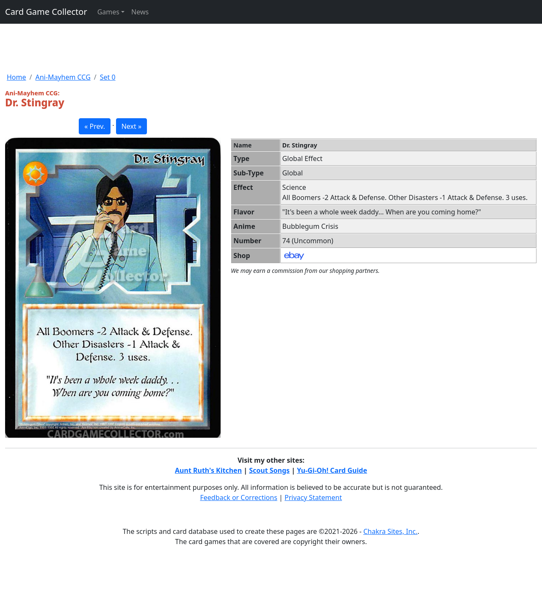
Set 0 (108, 77)
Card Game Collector (46, 11)
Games (108, 12)
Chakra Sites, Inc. (390, 531)
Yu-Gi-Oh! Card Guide (332, 470)
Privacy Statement (313, 497)
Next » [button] (131, 126)
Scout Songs (269, 470)
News (140, 12)
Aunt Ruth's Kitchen (208, 470)
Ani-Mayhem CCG (62, 77)
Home (16, 77)
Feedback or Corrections (238, 497)
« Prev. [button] (94, 126)
